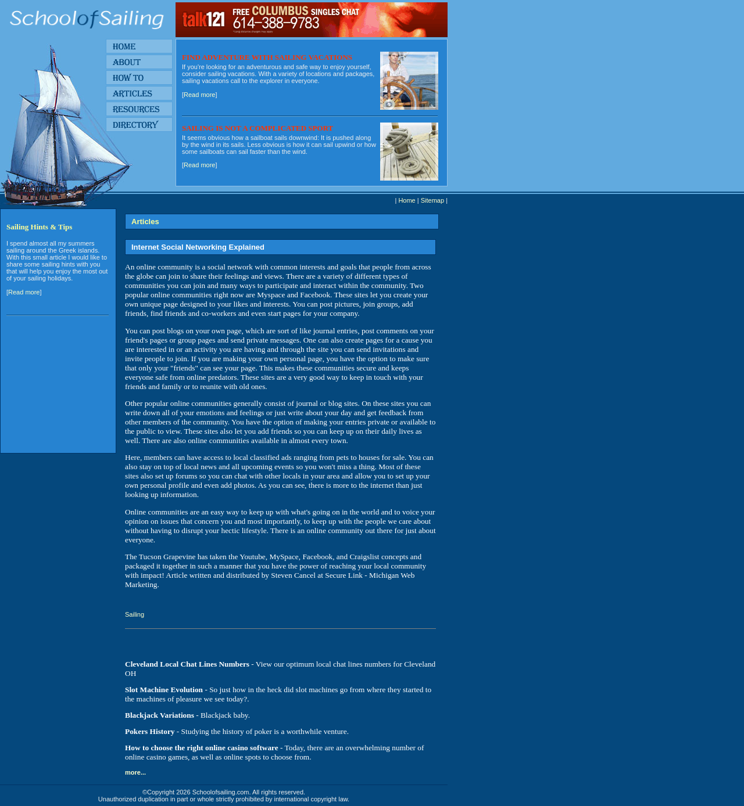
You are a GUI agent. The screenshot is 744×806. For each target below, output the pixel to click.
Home (406, 200)
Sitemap (432, 200)
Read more (199, 94)
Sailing (134, 614)
